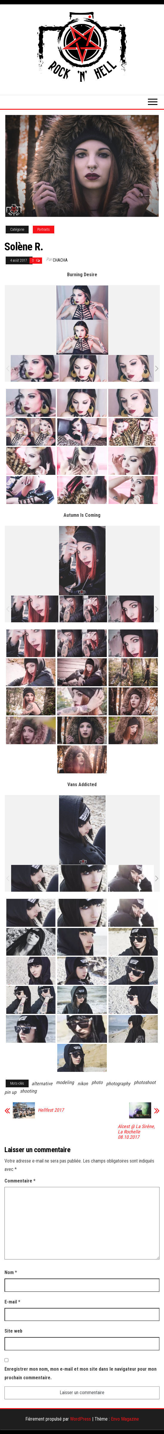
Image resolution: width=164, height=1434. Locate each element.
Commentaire (19, 1181)
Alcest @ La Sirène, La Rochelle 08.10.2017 (136, 1132)
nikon (83, 1083)
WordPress (80, 1419)
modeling (65, 1082)
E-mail (12, 1302)
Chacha (60, 260)
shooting (28, 1091)
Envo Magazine (125, 1419)
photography (118, 1083)
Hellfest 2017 (51, 1110)
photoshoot (145, 1082)
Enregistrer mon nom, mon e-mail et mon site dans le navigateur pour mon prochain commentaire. (80, 1373)
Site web (13, 1331)
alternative (42, 1083)
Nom (10, 1272)
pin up (10, 1092)
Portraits (43, 229)
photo (97, 1082)
